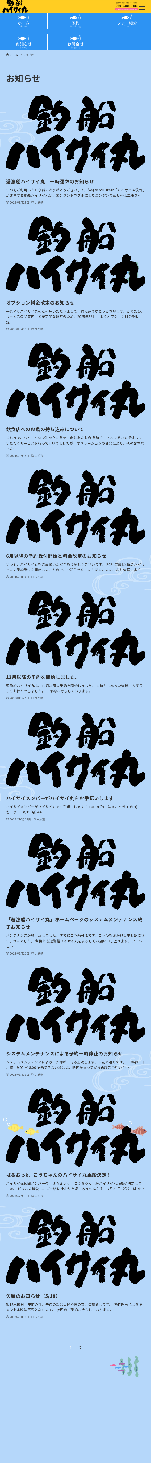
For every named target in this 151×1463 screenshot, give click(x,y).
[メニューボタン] (142, 8)
